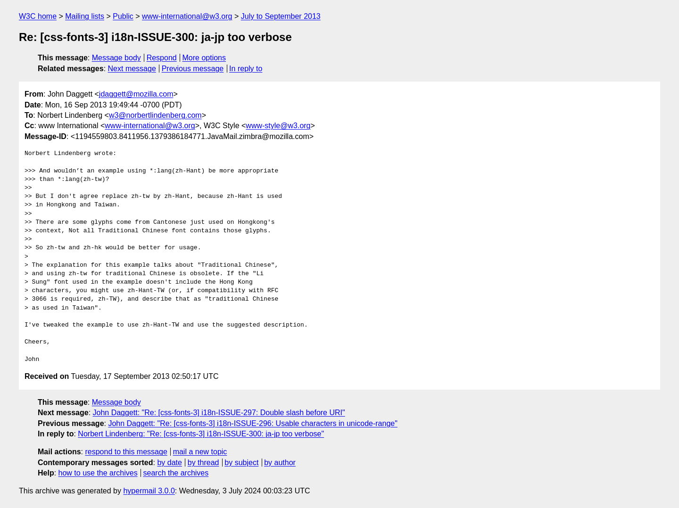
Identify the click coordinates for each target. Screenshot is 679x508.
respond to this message (126, 452)
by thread (203, 463)
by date (169, 463)
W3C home (38, 16)
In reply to (245, 69)
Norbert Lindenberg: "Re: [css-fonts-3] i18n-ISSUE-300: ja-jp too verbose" (201, 434)
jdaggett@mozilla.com (136, 94)
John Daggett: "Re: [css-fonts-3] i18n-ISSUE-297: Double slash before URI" (219, 413)
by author (280, 463)
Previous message (193, 69)
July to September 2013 (281, 16)
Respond (162, 58)
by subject (241, 463)
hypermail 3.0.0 (148, 491)
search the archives (176, 473)
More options (204, 58)
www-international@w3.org (187, 16)
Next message (132, 69)
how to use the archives (98, 473)
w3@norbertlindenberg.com (155, 115)
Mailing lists (84, 16)
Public (123, 16)
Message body (116, 58)
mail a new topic (200, 452)
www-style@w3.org (278, 126)
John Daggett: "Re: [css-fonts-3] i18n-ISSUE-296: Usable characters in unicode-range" (252, 423)
